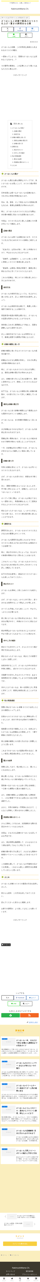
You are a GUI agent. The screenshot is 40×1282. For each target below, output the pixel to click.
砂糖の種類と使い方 (19, 137)
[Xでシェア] (7, 29)
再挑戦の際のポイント (21, 162)
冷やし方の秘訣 (19, 153)
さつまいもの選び (18, 128)
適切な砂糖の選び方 (21, 140)
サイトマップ (10, 1271)
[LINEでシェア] (14, 35)
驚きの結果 (18, 159)
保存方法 (17, 134)
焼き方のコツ (18, 150)
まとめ (14, 165)
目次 (15, 124)
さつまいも (6, 944)
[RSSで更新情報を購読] (29, 1015)
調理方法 (15, 147)
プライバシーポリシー (29, 1274)
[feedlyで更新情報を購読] (10, 1015)
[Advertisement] (20, 97)
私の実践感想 (16, 156)
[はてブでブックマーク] (32, 29)
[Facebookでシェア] (20, 29)
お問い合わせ (10, 1274)
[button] (26, 35)
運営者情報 (29, 1271)
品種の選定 (18, 131)
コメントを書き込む (20, 1244)
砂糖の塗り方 (18, 143)
